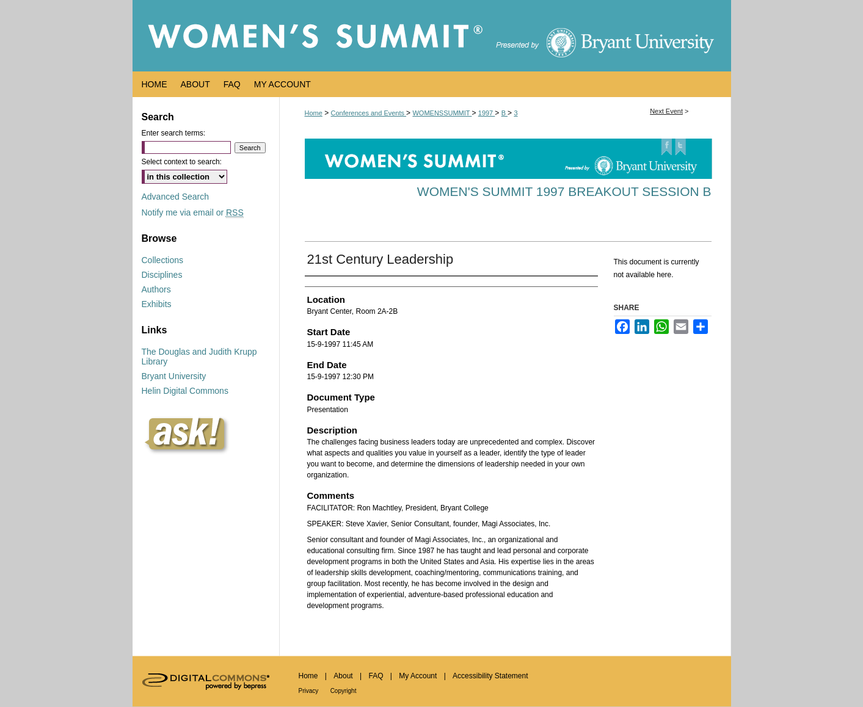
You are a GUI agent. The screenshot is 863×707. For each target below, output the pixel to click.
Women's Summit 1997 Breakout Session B (564, 191)
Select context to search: (182, 162)
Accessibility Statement (490, 676)
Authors (156, 289)
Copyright (343, 690)
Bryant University (174, 376)
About (342, 676)
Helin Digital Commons (185, 391)
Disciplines (162, 275)
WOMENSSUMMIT (442, 113)
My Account (418, 676)
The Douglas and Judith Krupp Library (199, 356)
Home (313, 113)
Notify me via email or (193, 212)
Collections (162, 260)
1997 (486, 113)
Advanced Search (175, 196)
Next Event (666, 111)
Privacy (309, 690)
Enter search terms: (174, 133)
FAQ (375, 676)
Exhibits (157, 304)
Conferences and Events (369, 113)
